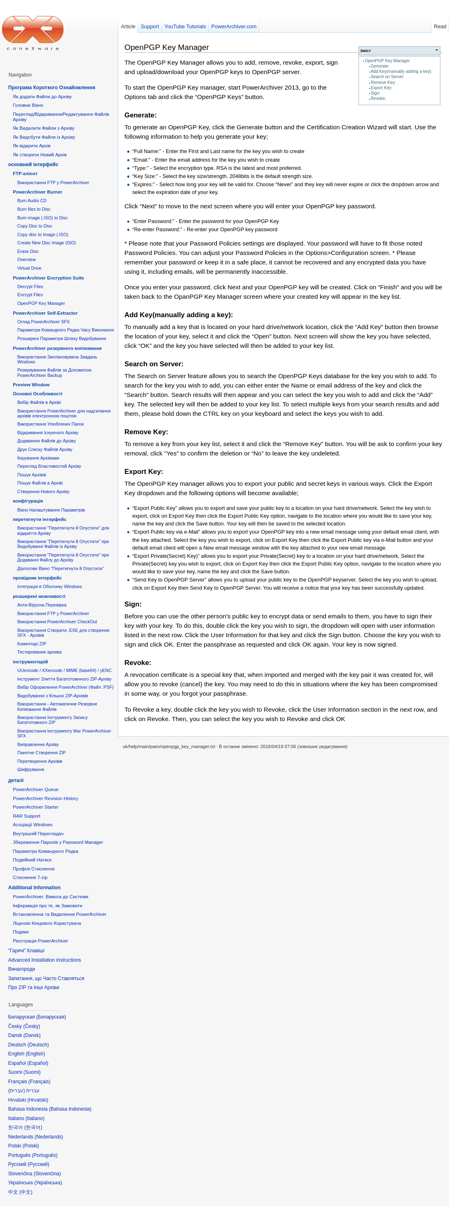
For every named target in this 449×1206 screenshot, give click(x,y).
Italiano (35, 1118)
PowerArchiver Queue (35, 789)
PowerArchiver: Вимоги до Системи (50, 896)
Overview (26, 259)
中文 (26, 1192)
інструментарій (30, 661)
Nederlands (48, 1137)
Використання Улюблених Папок (50, 424)
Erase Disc (27, 251)
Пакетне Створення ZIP (41, 752)
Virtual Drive (29, 268)
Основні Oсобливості (37, 393)
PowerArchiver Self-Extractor (45, 313)
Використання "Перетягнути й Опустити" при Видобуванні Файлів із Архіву (63, 544)
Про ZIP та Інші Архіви (33, 987)
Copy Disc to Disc (34, 225)
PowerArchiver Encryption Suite (48, 277)
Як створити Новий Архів (40, 154)
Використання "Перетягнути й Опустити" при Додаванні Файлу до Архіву (63, 557)
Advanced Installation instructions (44, 960)
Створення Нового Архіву (43, 491)
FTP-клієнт (25, 173)
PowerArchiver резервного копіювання (57, 348)
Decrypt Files (30, 286)
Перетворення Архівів (39, 761)
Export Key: (382, 88)
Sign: (375, 93)
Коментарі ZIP (31, 643)
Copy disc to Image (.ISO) (42, 234)
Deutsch (38, 1045)
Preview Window (31, 384)
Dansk (32, 1035)
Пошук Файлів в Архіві (40, 482)
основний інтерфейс (33, 164)
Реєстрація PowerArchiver (40, 940)
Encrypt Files (30, 294)
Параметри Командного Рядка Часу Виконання (65, 329)
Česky (31, 1026)
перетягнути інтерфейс (39, 519)
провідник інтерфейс (37, 577)
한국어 (33, 1127)
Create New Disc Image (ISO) (46, 242)
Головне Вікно (28, 105)
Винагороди (21, 969)
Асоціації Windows (32, 824)
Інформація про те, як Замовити (47, 905)
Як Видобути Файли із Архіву (44, 137)
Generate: (380, 66)
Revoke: (378, 98)
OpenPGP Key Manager (387, 61)
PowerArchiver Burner (37, 191)
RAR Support (26, 816)
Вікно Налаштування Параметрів (51, 509)
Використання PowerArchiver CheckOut (57, 621)
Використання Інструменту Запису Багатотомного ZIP (52, 720)
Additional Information (34, 887)
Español (38, 1063)
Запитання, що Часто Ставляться (46, 978)
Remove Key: (383, 82)
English (35, 1054)
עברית (16, 1090)
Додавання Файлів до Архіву (46, 440)
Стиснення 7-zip (30, 877)
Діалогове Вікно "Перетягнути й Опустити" (60, 568)
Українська (48, 1183)
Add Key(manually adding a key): (401, 71)
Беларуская (51, 1017)
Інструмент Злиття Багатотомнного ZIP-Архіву (64, 678)
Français (39, 1081)
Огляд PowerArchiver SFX (43, 321)
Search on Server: (388, 76)
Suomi (32, 1072)
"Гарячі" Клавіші (26, 951)
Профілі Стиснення (33, 868)
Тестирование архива (39, 651)
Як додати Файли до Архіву (42, 96)
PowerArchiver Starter (35, 807)
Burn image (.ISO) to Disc (42, 217)
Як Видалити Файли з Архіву (43, 128)
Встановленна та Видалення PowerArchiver (59, 914)
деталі (16, 780)
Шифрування (30, 769)
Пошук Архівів (31, 474)
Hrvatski (38, 1100)
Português (45, 1155)
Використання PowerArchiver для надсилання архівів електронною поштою (64, 413)
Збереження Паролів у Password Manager (58, 842)
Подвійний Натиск (32, 859)
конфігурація (28, 500)
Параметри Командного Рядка (45, 851)
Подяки (20, 931)
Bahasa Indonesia (70, 1109)
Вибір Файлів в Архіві (39, 402)
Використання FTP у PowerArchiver (53, 182)
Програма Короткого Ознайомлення (51, 87)
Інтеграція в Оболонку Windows (49, 586)
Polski (30, 1146)
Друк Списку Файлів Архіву (44, 449)
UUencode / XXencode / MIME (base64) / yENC (64, 670)
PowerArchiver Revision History (45, 798)
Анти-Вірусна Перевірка (41, 604)
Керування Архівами (38, 457)
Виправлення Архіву (38, 744)
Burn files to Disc (33, 209)
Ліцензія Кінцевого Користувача (47, 923)
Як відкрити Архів (31, 145)
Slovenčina (47, 1174)
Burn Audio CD (32, 200)
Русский (38, 1164)
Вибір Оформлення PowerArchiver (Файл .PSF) (65, 687)
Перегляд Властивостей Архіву (49, 466)
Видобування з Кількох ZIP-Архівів (52, 695)
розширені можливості (39, 596)
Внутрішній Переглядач (38, 833)
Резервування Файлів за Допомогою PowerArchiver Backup (54, 372)
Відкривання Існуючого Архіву (47, 432)
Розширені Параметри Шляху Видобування (61, 338)
